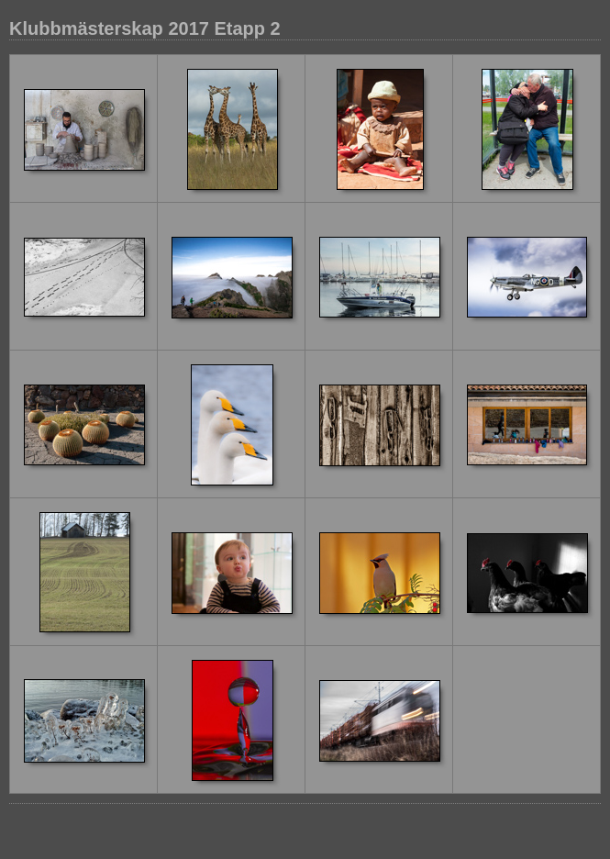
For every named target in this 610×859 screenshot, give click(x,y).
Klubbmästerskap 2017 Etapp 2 (145, 28)
